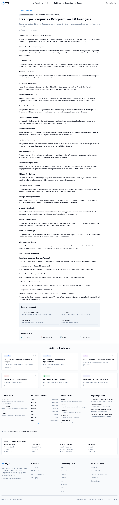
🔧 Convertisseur (85, 337)
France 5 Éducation (66, 451)
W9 (62, 488)
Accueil (36, 3)
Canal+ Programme (66, 447)
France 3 (64, 474)
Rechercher (111, 3)
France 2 (64, 471)
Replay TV (35, 449)
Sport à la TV (95, 471)
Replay (78, 3)
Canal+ (63, 478)
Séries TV (94, 467)
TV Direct (56, 3)
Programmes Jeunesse (99, 474)
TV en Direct (36, 471)
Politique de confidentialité (97, 499)
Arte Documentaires (66, 449)
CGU (109, 499)
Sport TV (34, 451)
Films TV (91, 449)
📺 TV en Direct (25, 337)
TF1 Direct (7, 449)
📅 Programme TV (46, 337)
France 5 (64, 484)
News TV (91, 447)
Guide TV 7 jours (37, 447)
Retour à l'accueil (26, 10)
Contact (115, 499)
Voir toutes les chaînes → (39, 424)
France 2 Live (8, 451)
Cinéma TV (94, 478)
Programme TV (37, 474)
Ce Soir (46, 3)
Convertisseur (96, 481)
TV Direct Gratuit (9, 447)
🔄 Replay (63, 337)
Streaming (68, 3)
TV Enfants (91, 451)
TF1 (62, 467)
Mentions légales (81, 499)
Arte (62, 491)
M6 (62, 481)
